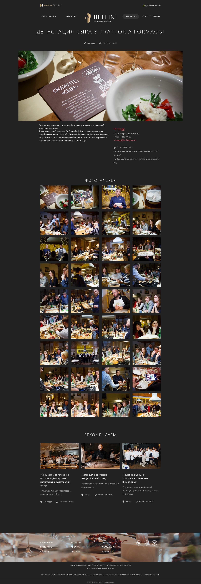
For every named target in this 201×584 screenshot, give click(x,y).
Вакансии (76, 543)
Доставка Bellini (111, 547)
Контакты (107, 552)
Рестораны (49, 16)
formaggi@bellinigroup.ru (125, 140)
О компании (151, 16)
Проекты (70, 16)
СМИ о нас (107, 543)
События (130, 16)
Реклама (76, 552)
